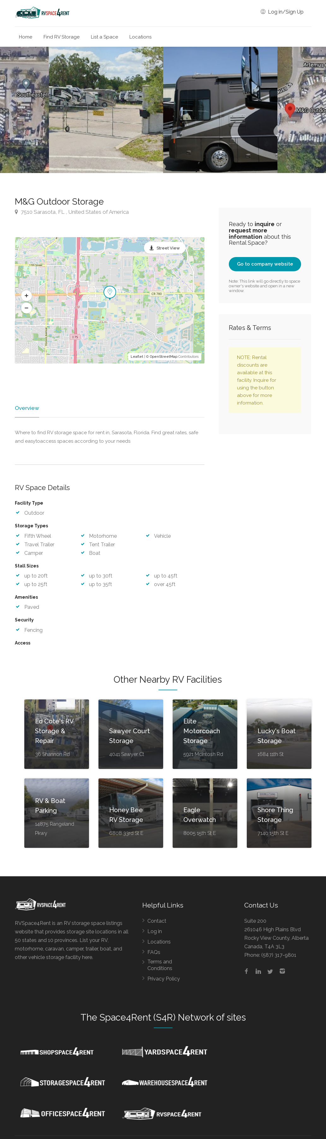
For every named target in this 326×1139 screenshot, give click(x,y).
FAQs (153, 953)
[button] (26, 295)
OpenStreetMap (163, 357)
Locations (140, 37)
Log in (154, 932)
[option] (220, 110)
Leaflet (137, 357)
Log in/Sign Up (282, 12)
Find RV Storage (62, 37)
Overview (26, 408)
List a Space (104, 37)
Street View (168, 248)
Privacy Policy (163, 979)
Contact (156, 921)
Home (25, 37)
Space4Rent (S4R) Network (156, 1017)
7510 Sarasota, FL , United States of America (72, 212)
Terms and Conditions (159, 965)
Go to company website (265, 264)
